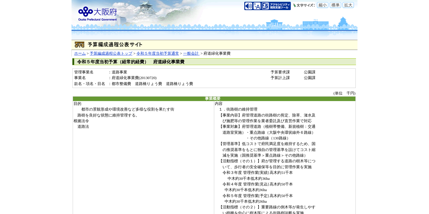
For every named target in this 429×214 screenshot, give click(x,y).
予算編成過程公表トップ (111, 53)
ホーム (80, 53)
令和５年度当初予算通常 (157, 53)
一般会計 (191, 53)
